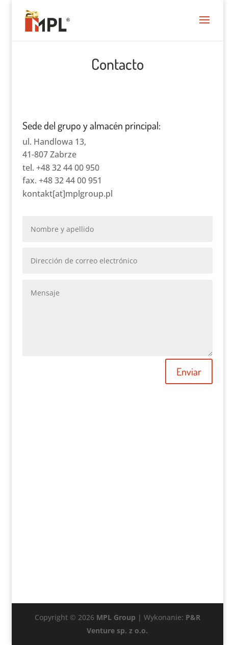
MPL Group (116, 617)
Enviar (188, 371)
